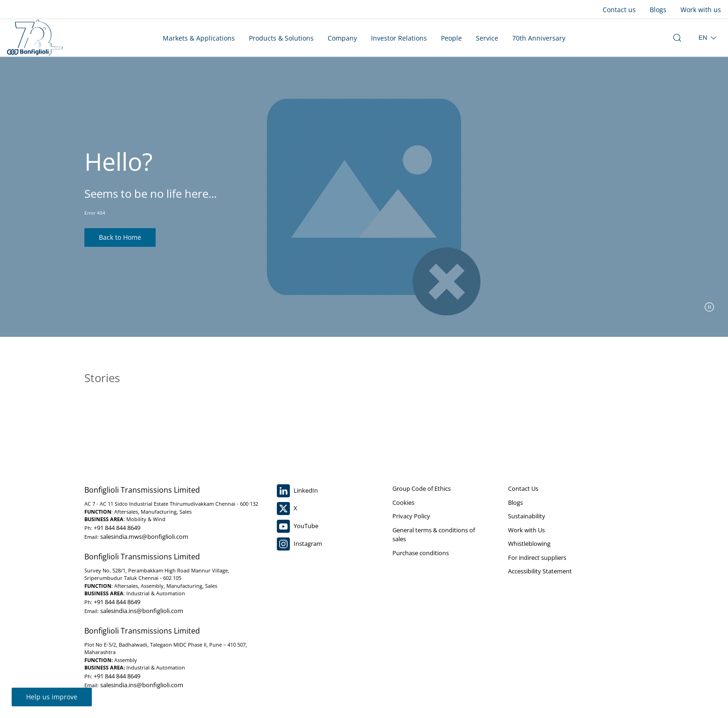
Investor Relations (399, 38)
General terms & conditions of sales (433, 535)
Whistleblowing (529, 543)
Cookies (403, 502)
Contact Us (523, 488)
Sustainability (526, 516)
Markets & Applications (199, 38)
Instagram (299, 544)
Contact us (619, 9)
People (451, 38)
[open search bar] (677, 37)
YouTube (297, 526)
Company (342, 38)
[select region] (708, 38)
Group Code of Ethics (421, 488)
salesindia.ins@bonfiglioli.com (141, 610)
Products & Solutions (281, 38)
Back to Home (120, 237)
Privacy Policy (411, 516)
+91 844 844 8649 (117, 527)
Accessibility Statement (540, 571)
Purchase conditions (420, 553)
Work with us (700, 9)
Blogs (658, 9)
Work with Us (526, 530)
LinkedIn (297, 490)
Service (487, 38)
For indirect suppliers (537, 557)
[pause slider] (709, 307)
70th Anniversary (538, 38)
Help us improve (51, 696)
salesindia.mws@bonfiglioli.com (144, 536)
